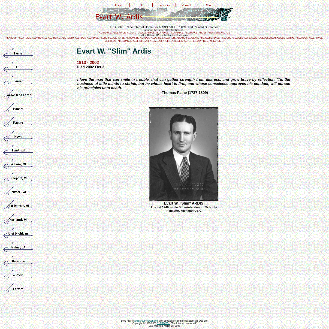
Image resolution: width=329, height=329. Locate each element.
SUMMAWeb (163, 323)
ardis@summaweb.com (146, 321)
